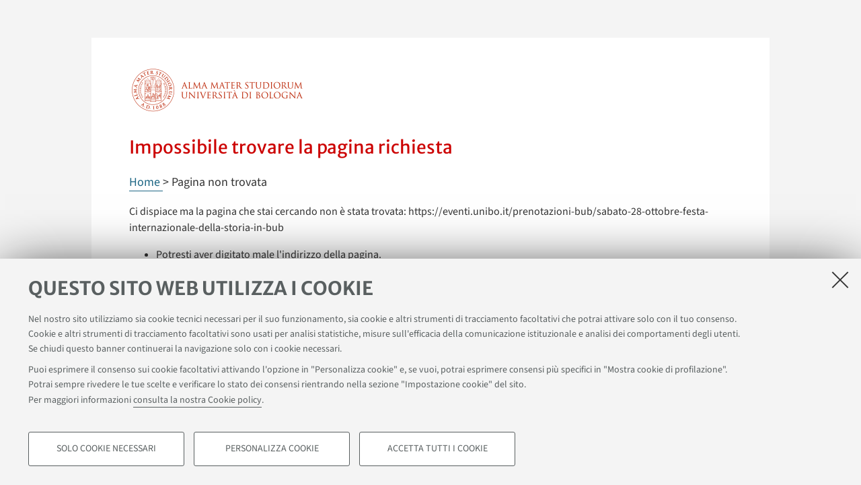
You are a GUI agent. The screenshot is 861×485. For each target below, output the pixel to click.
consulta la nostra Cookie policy (197, 400)
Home (146, 182)
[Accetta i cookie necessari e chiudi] (840, 279)
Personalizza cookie (272, 448)
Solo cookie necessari (106, 448)
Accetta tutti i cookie (437, 448)
